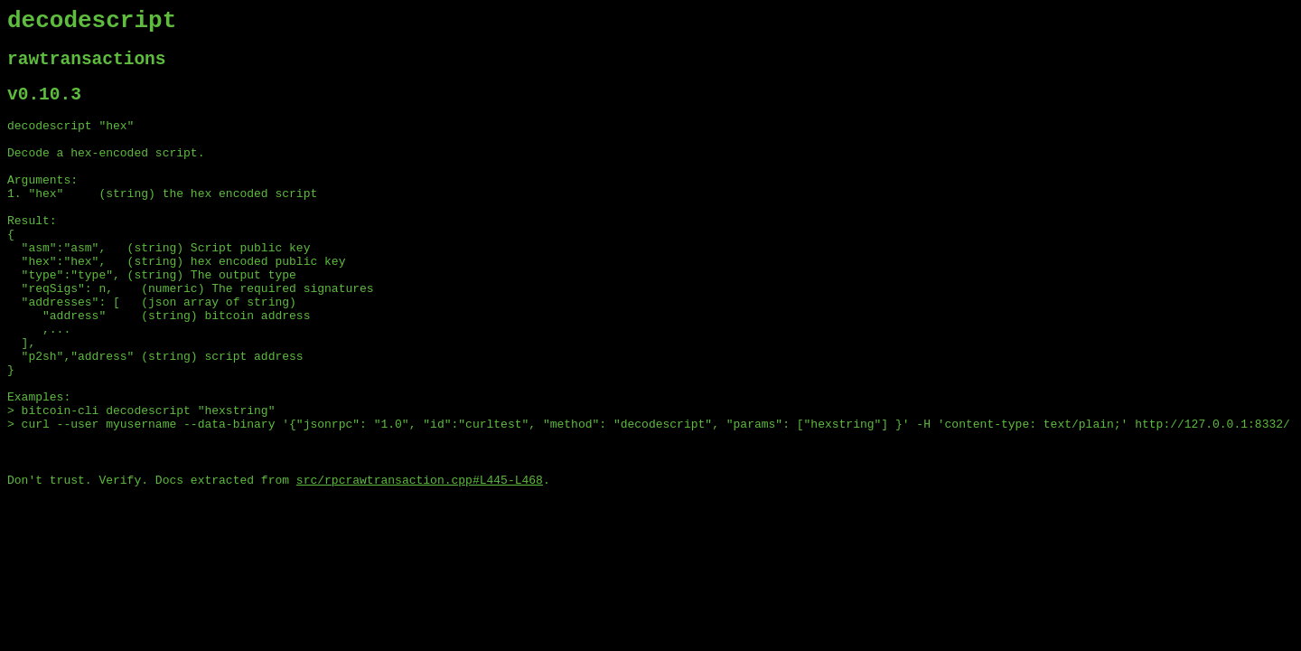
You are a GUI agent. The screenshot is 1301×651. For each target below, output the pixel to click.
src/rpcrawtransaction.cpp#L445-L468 (419, 561)
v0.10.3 (44, 107)
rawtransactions (86, 67)
